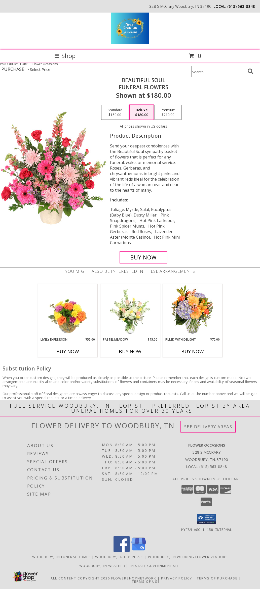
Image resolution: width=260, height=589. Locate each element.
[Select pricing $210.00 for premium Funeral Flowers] (168, 112)
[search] (250, 71)
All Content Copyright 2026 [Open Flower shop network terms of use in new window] (80, 578)
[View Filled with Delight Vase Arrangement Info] (192, 310)
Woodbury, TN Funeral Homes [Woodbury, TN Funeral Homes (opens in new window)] (61, 556)
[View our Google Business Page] (139, 550)
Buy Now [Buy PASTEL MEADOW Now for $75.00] (130, 351)
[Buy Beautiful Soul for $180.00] (143, 257)
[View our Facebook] (122, 550)
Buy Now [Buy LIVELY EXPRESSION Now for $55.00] (67, 351)
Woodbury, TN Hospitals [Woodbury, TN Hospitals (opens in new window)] (119, 556)
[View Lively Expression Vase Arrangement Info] (68, 310)
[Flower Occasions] (130, 42)
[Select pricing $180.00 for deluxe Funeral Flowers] (142, 112)
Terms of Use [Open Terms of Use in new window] (146, 581)
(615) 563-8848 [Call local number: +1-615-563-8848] (241, 6)
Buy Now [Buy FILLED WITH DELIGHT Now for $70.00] (192, 351)
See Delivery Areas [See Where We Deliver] (208, 427)
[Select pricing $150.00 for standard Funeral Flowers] (115, 112)
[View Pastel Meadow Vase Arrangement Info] (130, 310)
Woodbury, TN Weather (102, 565)
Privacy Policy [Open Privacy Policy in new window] (176, 578)
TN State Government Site (155, 565)
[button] (206, 519)
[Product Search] (218, 71)
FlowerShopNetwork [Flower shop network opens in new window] (133, 578)
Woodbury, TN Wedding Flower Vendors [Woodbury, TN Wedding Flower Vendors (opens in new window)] (188, 556)
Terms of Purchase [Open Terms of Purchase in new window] (217, 578)
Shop (65, 55)
